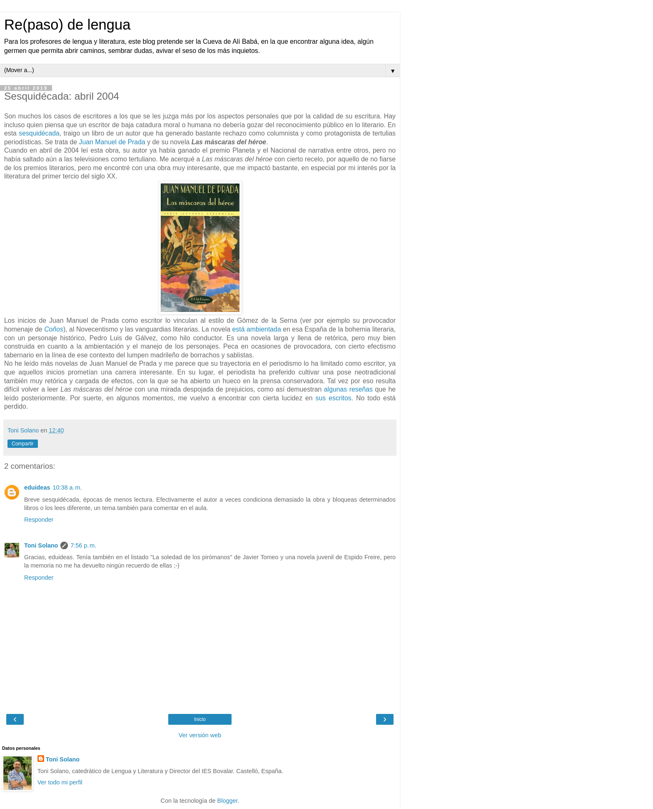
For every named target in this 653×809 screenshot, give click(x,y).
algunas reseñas (348, 389)
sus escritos (333, 398)
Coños (53, 329)
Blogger (227, 800)
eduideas (37, 487)
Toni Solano (41, 545)
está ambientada (256, 329)
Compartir (23, 444)
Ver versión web (200, 735)
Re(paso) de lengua (67, 25)
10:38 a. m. (67, 487)
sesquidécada (39, 133)
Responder (38, 519)
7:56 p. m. (83, 545)
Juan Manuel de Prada (112, 142)
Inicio (200, 719)
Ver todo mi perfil (59, 782)
